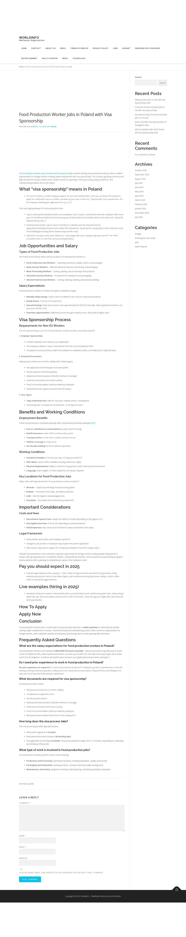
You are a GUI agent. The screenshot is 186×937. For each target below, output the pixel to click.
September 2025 (142, 174)
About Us (50, 48)
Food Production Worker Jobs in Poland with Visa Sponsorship (46, 173)
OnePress (95, 896)
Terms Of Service (79, 48)
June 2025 (139, 187)
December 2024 (142, 213)
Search (138, 77)
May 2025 (139, 191)
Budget (126, 48)
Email (23, 847)
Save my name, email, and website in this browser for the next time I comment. (61, 872)
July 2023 (139, 217)
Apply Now (30, 613)
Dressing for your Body (147, 48)
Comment (25, 803)
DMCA (63, 48)
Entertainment (29, 58)
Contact (36, 48)
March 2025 (140, 200)
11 (82, 405)
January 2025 (140, 208)
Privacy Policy (100, 48)
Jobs (115, 48)
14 (94, 423)
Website (23, 858)
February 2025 (141, 204)
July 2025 (139, 183)
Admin (53, 126)
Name (22, 836)
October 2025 (141, 170)
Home (24, 48)
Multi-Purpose (50, 58)
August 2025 (140, 179)
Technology (79, 58)
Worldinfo (29, 37)
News (65, 58)
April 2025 (139, 196)
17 (101, 519)
